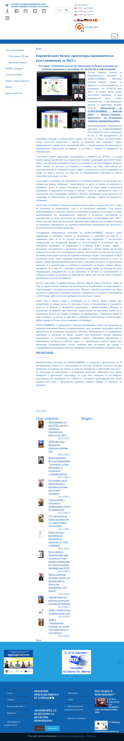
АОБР (68, 698)
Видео (9, 86)
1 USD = (84, 8)
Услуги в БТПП (13, 73)
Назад (39, 47)
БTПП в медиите (14, 67)
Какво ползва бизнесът (17, 80)
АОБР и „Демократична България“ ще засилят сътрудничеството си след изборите (58, 625)
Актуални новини (15, 49)
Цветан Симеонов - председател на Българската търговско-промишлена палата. (105, 116)
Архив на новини (18, 61)
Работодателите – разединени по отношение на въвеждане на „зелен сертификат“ (58, 538)
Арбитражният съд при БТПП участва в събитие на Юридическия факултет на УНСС (58, 427)
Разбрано (91, 736)
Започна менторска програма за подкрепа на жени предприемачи (59, 599)
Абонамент (52, 727)
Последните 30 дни (19, 55)
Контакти (10, 712)
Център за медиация (75, 717)
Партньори (70, 692)
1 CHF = (84, 14)
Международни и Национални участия (73, 707)
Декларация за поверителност (12, 722)
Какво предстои (14, 92)
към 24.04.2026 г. (81, 5)
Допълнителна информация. (71, 736)
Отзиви (9, 698)
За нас (8, 692)
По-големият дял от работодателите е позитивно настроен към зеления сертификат (58, 486)
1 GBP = (84, 11)
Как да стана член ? (14, 705)
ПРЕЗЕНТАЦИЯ (44, 351)
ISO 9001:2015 (87, 27)
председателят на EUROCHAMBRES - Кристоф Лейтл (105, 110)
